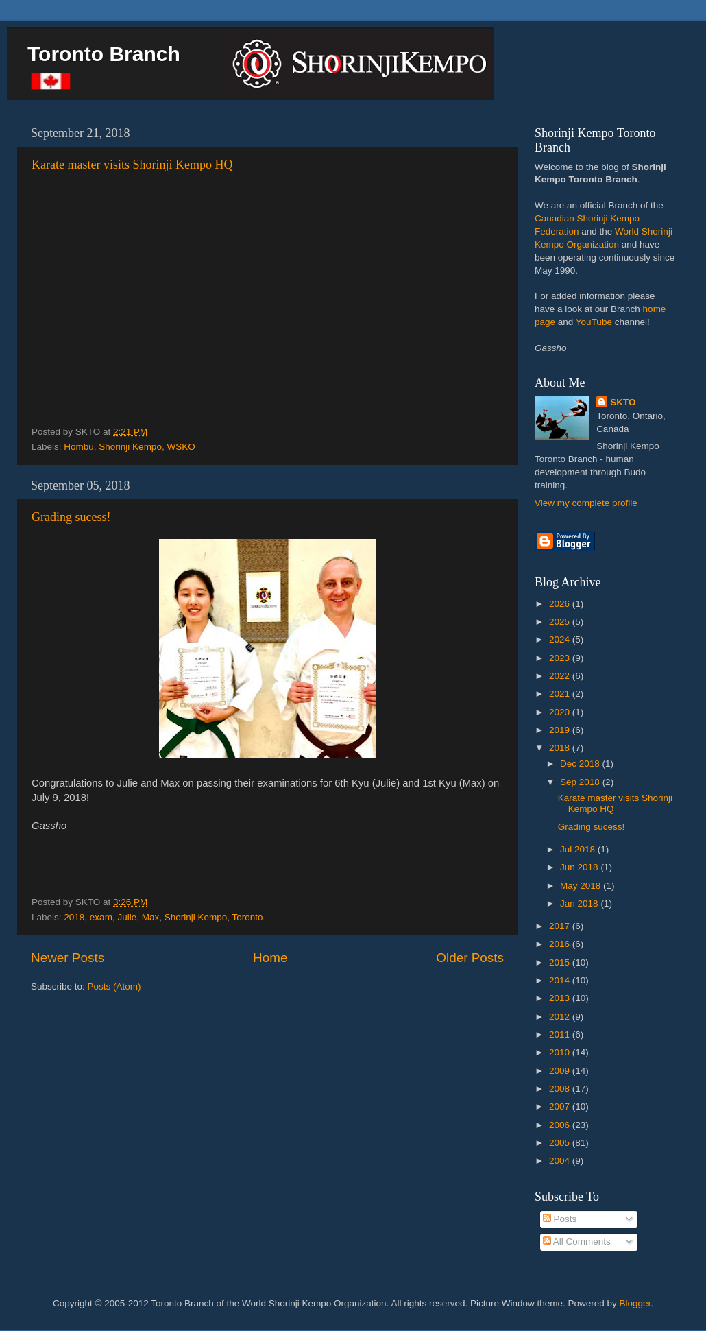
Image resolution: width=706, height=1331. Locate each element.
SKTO (622, 402)
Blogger (635, 1303)
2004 (560, 1160)
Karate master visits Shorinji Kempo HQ (132, 164)
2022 (560, 676)
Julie (126, 917)
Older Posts (470, 957)
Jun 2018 (580, 867)
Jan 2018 (580, 903)
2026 (560, 604)
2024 (560, 639)
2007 (560, 1106)
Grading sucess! (71, 517)
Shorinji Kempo (130, 447)
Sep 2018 (581, 782)
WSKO (181, 447)
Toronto (247, 917)
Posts (560, 1219)
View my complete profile (586, 503)
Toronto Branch (103, 54)
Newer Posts (67, 957)
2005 (560, 1143)
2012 (560, 1016)
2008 (560, 1088)
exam (101, 917)
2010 (560, 1052)
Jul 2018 (579, 849)
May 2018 (581, 885)
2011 (560, 1034)
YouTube (594, 322)
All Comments (577, 1241)
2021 (560, 693)
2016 (560, 944)
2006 (560, 1125)
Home (270, 957)
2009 (560, 1071)
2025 (560, 621)
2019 (560, 730)
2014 (560, 980)
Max (151, 917)
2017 (560, 926)
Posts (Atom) (114, 986)
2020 (560, 712)
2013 (560, 998)
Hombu (79, 447)
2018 (74, 917)
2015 (560, 962)
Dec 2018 (581, 763)
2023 (560, 658)
